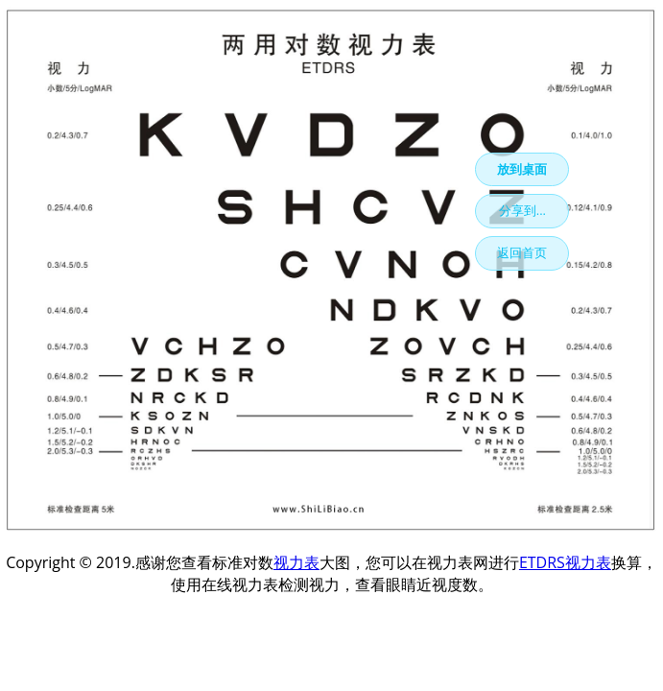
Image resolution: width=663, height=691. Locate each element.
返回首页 (522, 252)
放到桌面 (522, 169)
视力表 (296, 562)
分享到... (522, 210)
